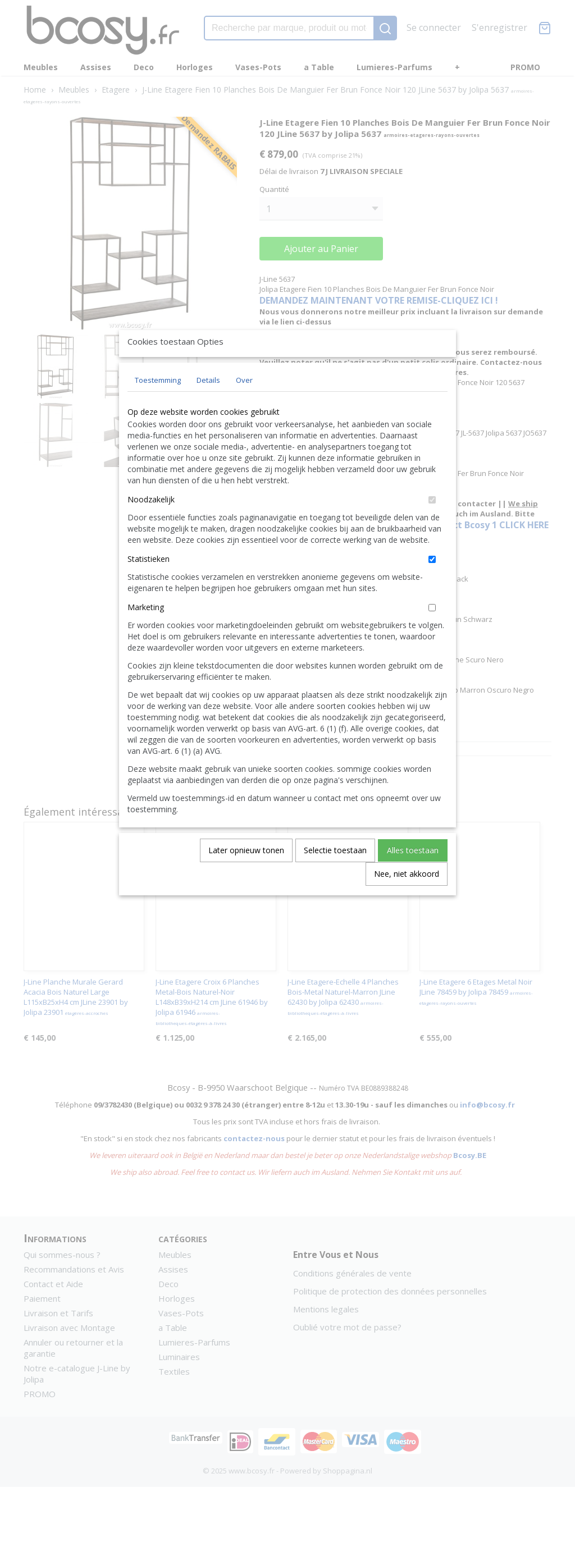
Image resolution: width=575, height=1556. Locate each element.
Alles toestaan (413, 876)
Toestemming (158, 406)
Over (244, 406)
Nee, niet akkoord (406, 899)
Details (208, 406)
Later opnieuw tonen (246, 876)
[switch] (432, 525)
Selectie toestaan (335, 876)
